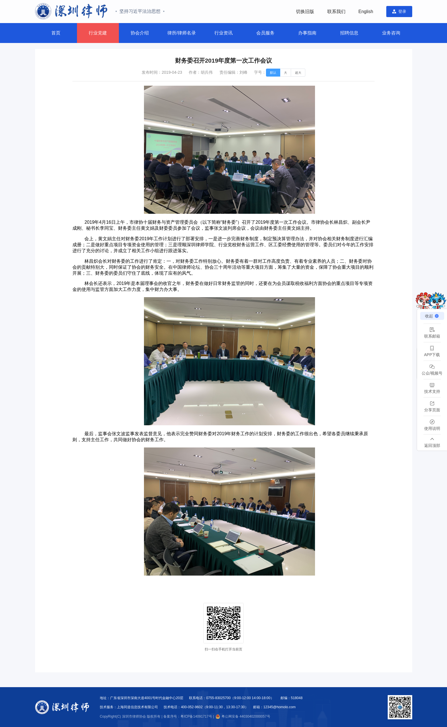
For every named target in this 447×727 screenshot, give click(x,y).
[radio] (273, 73)
